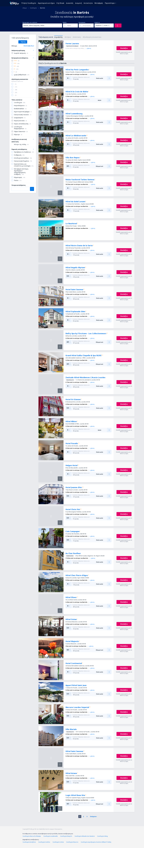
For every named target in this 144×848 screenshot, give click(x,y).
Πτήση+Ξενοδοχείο (28, 3)
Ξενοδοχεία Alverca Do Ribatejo (31, 836)
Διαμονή (78, 3)
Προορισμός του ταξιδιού (29, 22)
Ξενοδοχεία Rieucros (72, 842)
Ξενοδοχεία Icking (102, 836)
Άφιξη (64, 22)
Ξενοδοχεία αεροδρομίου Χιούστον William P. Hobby (96, 842)
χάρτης (88, 48)
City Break (60, 3)
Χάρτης (23, 42)
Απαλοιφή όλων (29, 46)
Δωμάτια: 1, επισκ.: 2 (102, 25)
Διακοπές (69, 3)
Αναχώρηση (82, 22)
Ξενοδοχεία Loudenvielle (50, 836)
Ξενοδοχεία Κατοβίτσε (29, 842)
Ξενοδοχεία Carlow (58, 842)
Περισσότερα (110, 3)
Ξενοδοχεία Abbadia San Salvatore (84, 836)
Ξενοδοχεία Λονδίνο (44, 842)
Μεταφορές (98, 3)
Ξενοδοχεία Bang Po (66, 836)
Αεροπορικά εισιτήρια (46, 3)
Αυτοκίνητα (88, 3)
